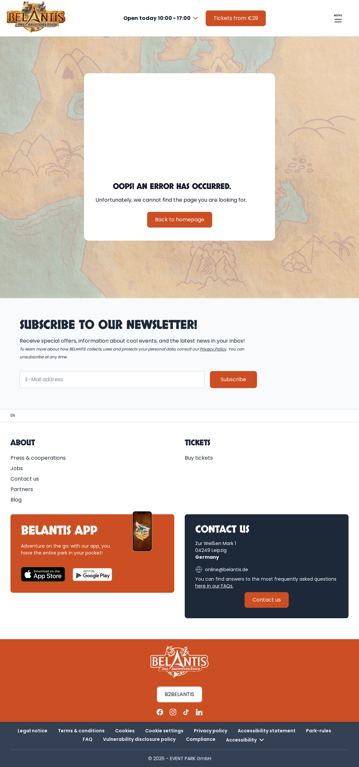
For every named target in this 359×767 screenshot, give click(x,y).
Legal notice (32, 730)
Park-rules (318, 730)
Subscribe (233, 379)
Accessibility (246, 740)
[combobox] (161, 18)
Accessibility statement (267, 730)
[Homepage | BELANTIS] (12, 415)
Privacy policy (210, 730)
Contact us (24, 479)
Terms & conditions (81, 730)
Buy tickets (199, 458)
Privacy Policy (213, 349)
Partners (21, 489)
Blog (16, 499)
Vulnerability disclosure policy (139, 739)
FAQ (88, 739)
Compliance (200, 739)
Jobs (16, 468)
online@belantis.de (221, 569)
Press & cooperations (38, 458)
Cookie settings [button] (164, 730)
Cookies (125, 730)
